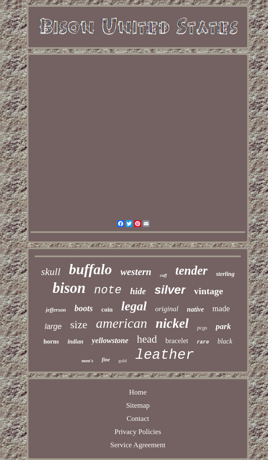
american (121, 323)
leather (164, 355)
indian (75, 341)
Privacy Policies (137, 432)
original (166, 309)
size (78, 324)
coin (107, 309)
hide (138, 291)
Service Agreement (138, 445)
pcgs (202, 327)
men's (87, 360)
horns (51, 341)
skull (50, 271)
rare (203, 342)
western (136, 272)
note (108, 290)
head (147, 339)
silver (170, 289)
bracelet (176, 341)
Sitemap (138, 405)
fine (106, 360)
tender (191, 270)
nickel (172, 323)
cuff (163, 275)
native (195, 309)
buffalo (90, 269)
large (53, 326)
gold (122, 360)
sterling (225, 274)
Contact (138, 419)
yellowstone (110, 340)
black (224, 341)
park (223, 326)
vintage (208, 291)
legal (134, 306)
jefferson (56, 310)
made (221, 308)
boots (83, 308)
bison (69, 288)
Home (138, 392)
